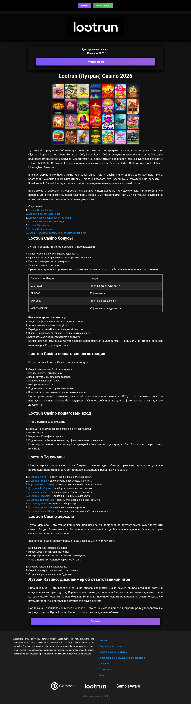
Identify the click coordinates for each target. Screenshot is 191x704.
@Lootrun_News (37, 476)
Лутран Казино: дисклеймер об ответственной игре (57, 233)
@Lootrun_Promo (37, 480)
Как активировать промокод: (44, 213)
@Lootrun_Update (37, 507)
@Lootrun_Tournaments (41, 499)
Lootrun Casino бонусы (40, 210)
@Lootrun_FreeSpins (39, 496)
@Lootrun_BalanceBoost (41, 511)
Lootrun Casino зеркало (41, 229)
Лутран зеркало (95, 61)
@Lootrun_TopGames (40, 488)
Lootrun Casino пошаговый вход (46, 221)
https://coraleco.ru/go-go (41, 484)
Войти (84, 5)
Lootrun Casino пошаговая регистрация (50, 217)
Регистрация (103, 5)
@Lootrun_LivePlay (38, 503)
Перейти (95, 621)
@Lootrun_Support (38, 492)
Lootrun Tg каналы (38, 225)
